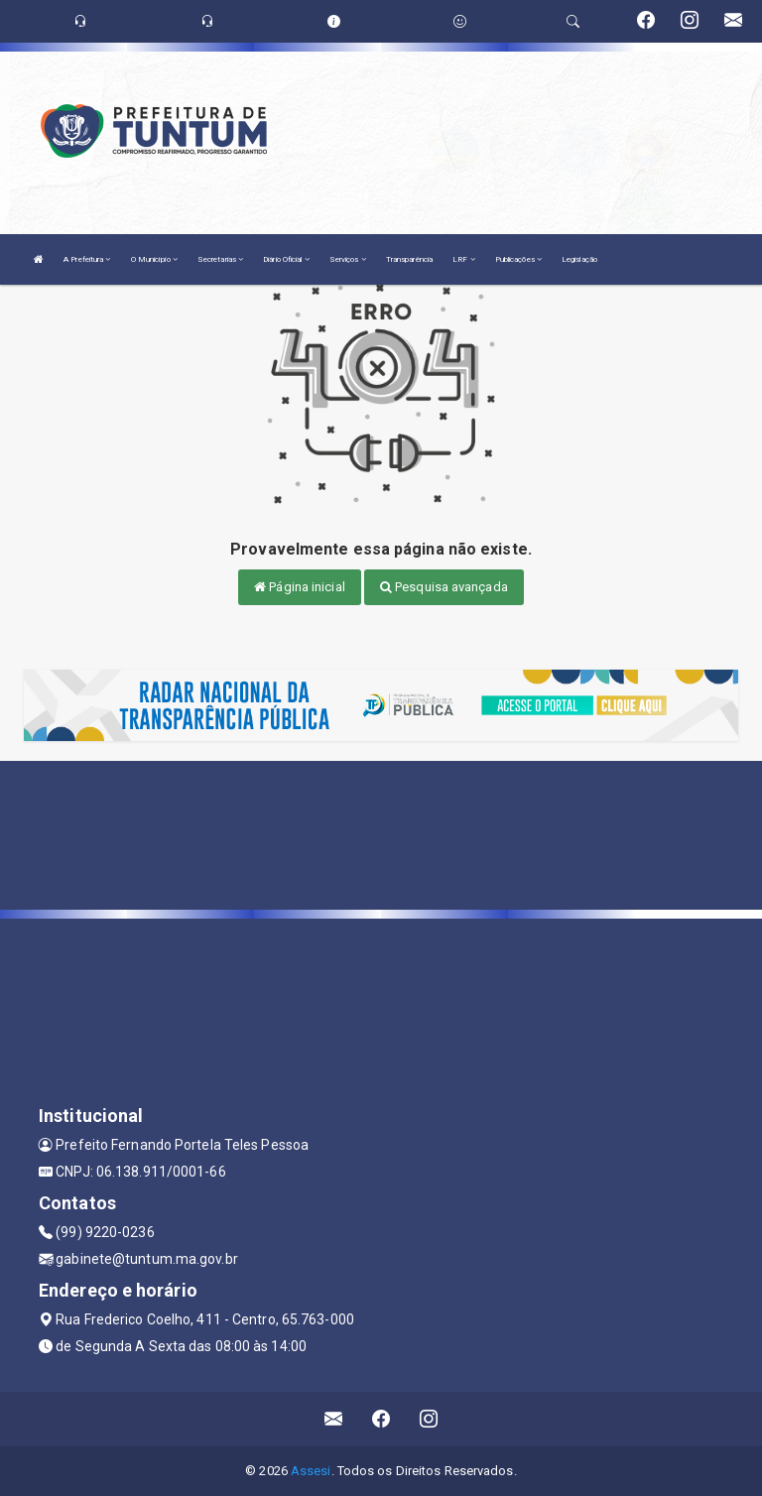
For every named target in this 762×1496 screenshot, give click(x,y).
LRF (463, 259)
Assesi (311, 1470)
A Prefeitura (87, 259)
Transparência (409, 259)
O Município (154, 259)
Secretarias (220, 259)
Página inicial (299, 586)
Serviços (347, 259)
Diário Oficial (286, 259)
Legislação (579, 259)
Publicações (518, 259)
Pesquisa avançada (444, 586)
